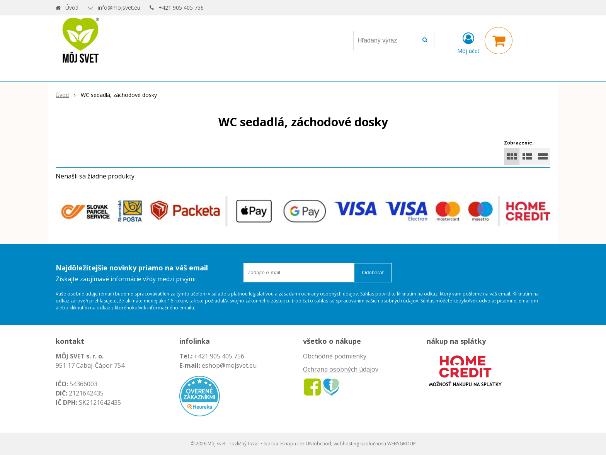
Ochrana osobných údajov (340, 369)
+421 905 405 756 (181, 7)
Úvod (71, 7)
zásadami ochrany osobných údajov (318, 293)
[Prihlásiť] (468, 42)
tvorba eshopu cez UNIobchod (297, 443)
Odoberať (373, 272)
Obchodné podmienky (334, 356)
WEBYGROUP (401, 443)
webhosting (346, 443)
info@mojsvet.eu (119, 7)
